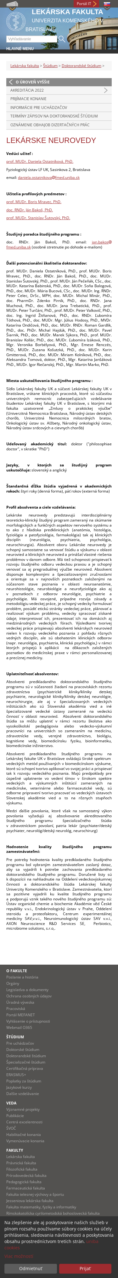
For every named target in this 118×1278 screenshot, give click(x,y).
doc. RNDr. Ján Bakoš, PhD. (29, 210)
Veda (11, 1103)
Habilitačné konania (23, 1134)
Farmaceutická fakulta (25, 1188)
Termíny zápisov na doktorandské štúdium (54, 116)
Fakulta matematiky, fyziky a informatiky (41, 1207)
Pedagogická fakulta (24, 1181)
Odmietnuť (30, 1268)
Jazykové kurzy (19, 1087)
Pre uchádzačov (20, 1043)
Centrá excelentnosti (24, 1122)
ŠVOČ (11, 1128)
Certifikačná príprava (24, 1068)
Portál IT (84, 3)
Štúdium (50, 65)
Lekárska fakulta (24, 65)
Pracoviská (15, 1008)
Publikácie (15, 1115)
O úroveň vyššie (33, 82)
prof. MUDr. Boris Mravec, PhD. (33, 201)
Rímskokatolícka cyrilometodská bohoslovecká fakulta (53, 1213)
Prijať (85, 1268)
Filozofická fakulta (21, 1169)
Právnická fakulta (21, 1163)
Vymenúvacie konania (25, 1141)
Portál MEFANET (20, 1015)
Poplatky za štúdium (23, 1081)
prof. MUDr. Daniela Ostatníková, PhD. (39, 161)
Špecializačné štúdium (25, 1062)
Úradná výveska (20, 1002)
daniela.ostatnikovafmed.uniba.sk (49, 177)
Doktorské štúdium (22, 1049)
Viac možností (18, 1256)
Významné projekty (23, 1109)
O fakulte (16, 970)
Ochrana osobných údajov (29, 996)
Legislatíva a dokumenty (27, 989)
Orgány (12, 983)
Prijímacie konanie (28, 98)
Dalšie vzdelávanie (22, 1093)
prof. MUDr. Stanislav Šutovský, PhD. (38, 217)
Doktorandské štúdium (81, 65)
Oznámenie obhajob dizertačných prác (50, 125)
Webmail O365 (19, 1027)
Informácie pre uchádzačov (38, 107)
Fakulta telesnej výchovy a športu (35, 1194)
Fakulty (14, 1150)
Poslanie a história (22, 977)
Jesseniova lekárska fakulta (29, 1200)
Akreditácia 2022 (27, 90)
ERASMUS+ (16, 1074)
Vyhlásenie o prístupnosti (28, 1021)
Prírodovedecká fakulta (26, 1175)
